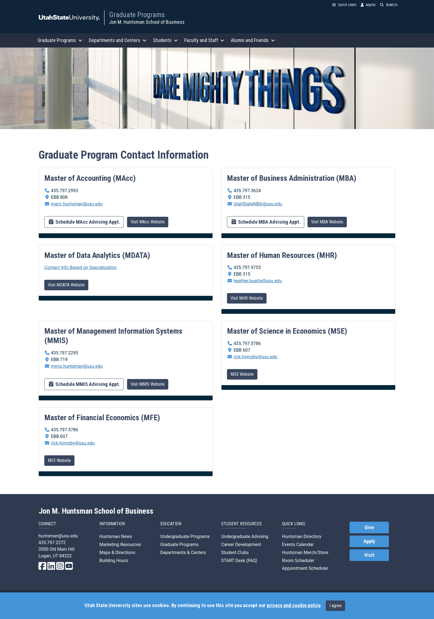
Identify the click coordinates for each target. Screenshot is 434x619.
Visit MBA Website (327, 221)
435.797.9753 (247, 267)
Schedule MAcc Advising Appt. (84, 221)
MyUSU (368, 5)
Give (369, 527)
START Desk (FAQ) (239, 560)
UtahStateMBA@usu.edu (258, 204)
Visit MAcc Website (148, 221)
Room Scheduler (298, 560)
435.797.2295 (64, 353)
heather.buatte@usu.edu (257, 280)
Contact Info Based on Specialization (80, 267)
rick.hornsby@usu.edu (255, 356)
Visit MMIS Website (148, 384)
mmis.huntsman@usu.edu (77, 366)
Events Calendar (298, 544)
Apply (369, 541)
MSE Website (242, 374)
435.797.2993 (64, 190)
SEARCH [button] (388, 5)
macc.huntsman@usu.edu (76, 204)
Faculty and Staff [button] (204, 40)
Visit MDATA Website (66, 285)
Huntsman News (115, 536)
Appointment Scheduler (305, 568)
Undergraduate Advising (244, 536)
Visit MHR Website (247, 298)
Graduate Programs (137, 15)
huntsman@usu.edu (58, 536)
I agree (335, 605)
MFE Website (59, 460)
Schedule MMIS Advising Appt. (84, 383)
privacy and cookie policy (293, 605)
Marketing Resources (120, 544)
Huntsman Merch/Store (305, 552)
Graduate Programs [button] (60, 40)
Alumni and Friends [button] (253, 40)
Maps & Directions (117, 552)
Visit (369, 555)
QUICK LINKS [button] (344, 5)
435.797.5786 (247, 343)
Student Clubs (235, 552)
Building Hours (113, 560)
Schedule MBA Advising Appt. (266, 221)
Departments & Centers (183, 552)
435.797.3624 (247, 190)
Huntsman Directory (301, 536)
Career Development (241, 544)
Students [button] (165, 40)
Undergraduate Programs (185, 536)
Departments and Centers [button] (117, 40)
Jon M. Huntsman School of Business (147, 22)
